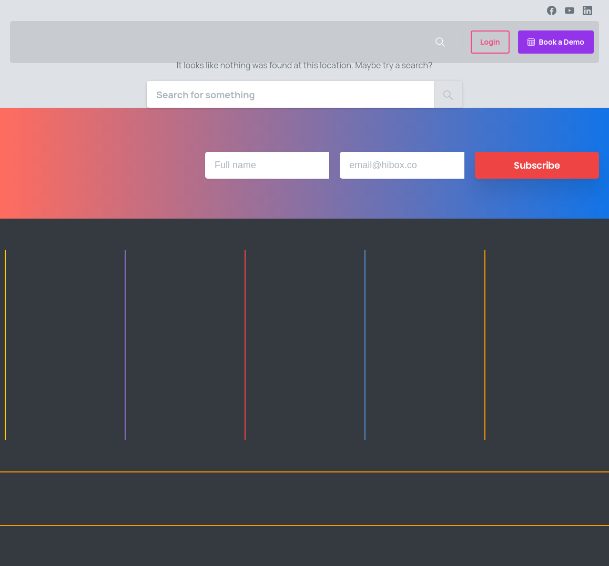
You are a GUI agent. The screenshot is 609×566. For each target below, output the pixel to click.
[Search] (290, 94)
